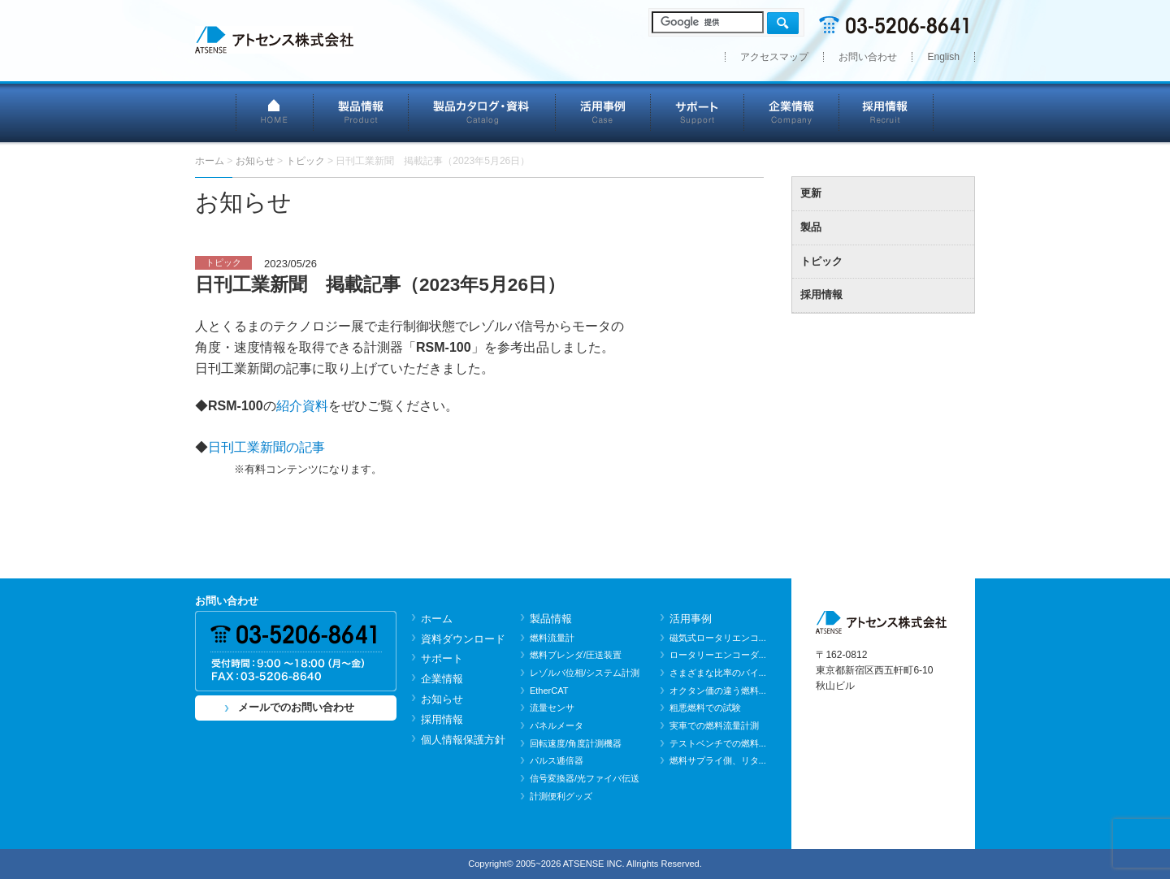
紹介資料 (302, 406)
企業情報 (791, 111)
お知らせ (442, 699)
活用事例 (603, 111)
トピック (821, 261)
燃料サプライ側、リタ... (718, 760)
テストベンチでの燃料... (718, 743)
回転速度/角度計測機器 (576, 743)
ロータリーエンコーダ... (718, 655)
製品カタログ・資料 (482, 111)
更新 (810, 193)
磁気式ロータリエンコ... (718, 638)
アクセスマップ (774, 57)
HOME (275, 111)
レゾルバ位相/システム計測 (584, 673)
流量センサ (552, 707)
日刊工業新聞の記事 (266, 447)
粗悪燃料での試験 (705, 707)
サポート (697, 111)
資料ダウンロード (463, 639)
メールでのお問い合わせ (296, 707)
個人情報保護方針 (463, 740)
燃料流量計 (552, 638)
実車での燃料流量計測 (714, 725)
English (943, 57)
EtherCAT (549, 690)
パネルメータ (556, 725)
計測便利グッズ (561, 796)
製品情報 (361, 111)
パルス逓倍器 (556, 760)
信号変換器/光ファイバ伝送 (584, 778)
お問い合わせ (867, 57)
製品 (810, 227)
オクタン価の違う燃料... (718, 690)
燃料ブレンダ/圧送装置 (576, 655)
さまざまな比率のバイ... (718, 673)
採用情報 (886, 111)
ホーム (437, 619)
